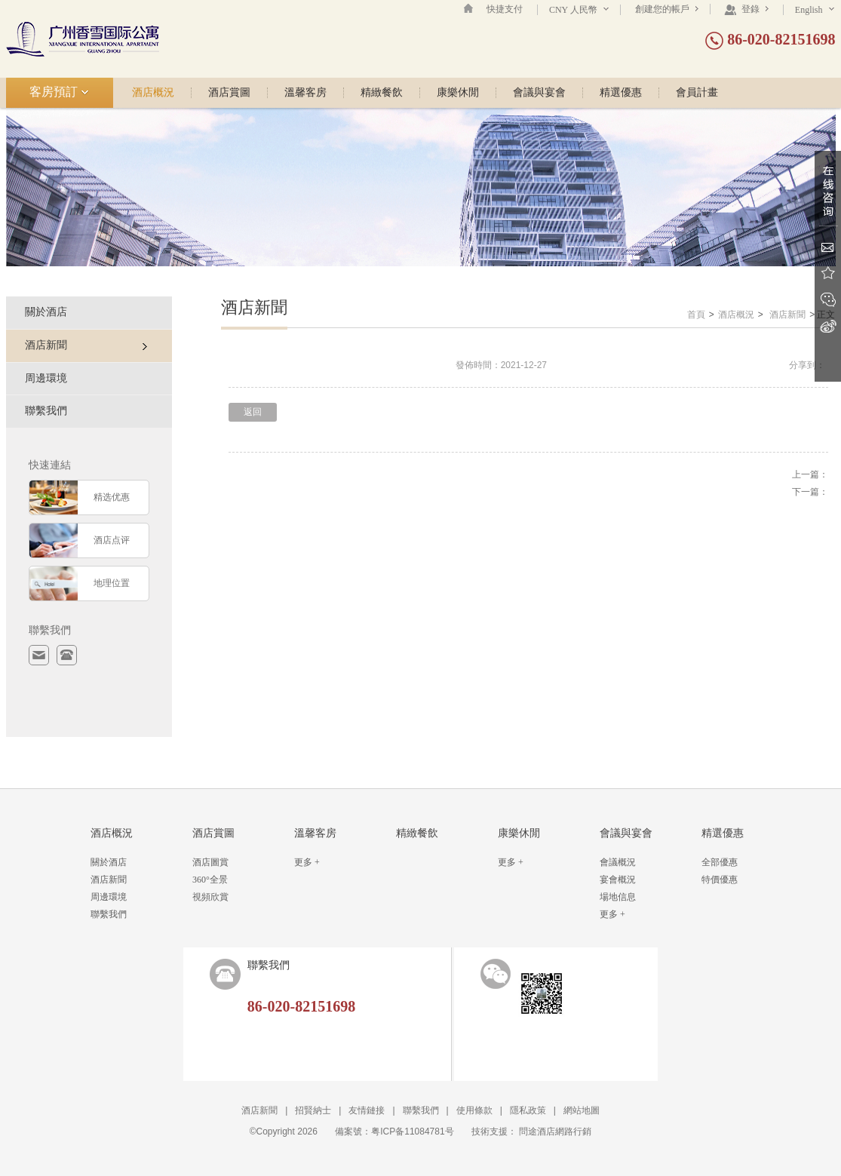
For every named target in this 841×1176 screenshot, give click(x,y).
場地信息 (618, 897)
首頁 (696, 314)
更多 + (307, 862)
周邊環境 (46, 378)
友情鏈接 (366, 1110)
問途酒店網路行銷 (555, 1131)
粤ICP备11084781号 (412, 1131)
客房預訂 (59, 91)
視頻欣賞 (210, 897)
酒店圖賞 (210, 862)
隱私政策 (528, 1110)
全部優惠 (719, 862)
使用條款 (474, 1110)
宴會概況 (618, 879)
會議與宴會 (539, 93)
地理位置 (112, 583)
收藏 (828, 273)
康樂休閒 (458, 93)
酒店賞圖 (229, 93)
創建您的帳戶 (666, 9)
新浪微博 (828, 326)
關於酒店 (46, 312)
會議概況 (618, 862)
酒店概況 (153, 93)
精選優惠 (621, 93)
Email (828, 247)
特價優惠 (719, 879)
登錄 (746, 9)
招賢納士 (313, 1110)
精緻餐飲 (382, 93)
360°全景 (210, 879)
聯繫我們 (46, 410)
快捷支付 (504, 9)
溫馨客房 (305, 93)
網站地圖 (581, 1110)
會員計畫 (697, 93)
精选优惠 (112, 497)
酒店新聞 (787, 314)
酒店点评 (112, 540)
